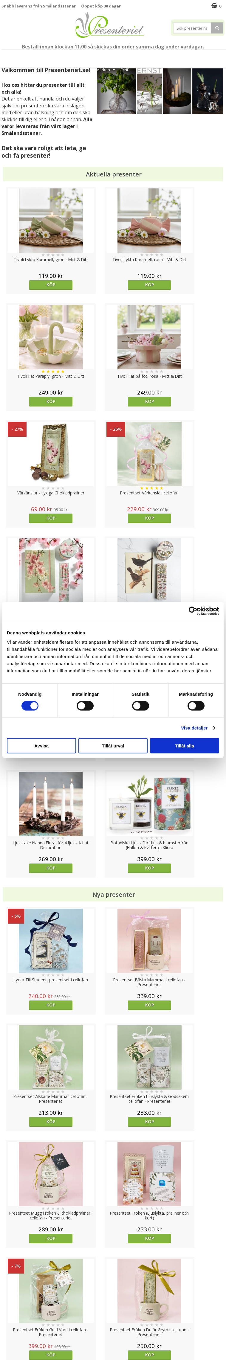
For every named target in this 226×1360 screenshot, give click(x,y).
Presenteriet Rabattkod (24, 1324)
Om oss (9, 1315)
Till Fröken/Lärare (55, 56)
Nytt (4, 56)
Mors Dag (24, 56)
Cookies (9, 1288)
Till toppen (113, 1267)
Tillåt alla (184, 745)
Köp (29, 284)
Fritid (199, 56)
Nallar (7, 1333)
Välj (140, 908)
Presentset (106, 56)
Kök (181, 56)
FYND (125, 69)
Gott (217, 56)
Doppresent (13, 1342)
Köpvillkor (11, 1306)
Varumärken (13, 1297)
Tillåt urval (113, 745)
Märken (106, 70)
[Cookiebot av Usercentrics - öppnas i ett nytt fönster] (193, 610)
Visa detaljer (194, 727)
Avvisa (41, 745)
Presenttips (137, 56)
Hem (162, 56)
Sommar (82, 56)
